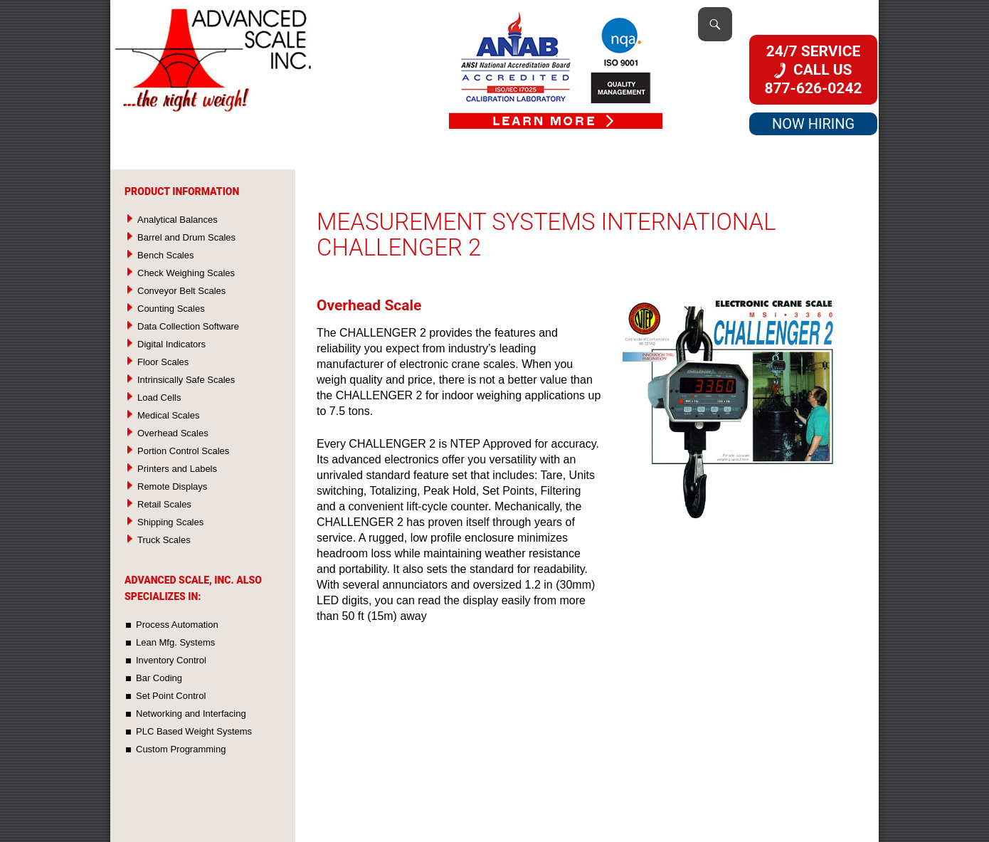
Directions (750, 152)
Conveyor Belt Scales (181, 290)
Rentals (454, 152)
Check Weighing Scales (186, 273)
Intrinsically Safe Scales (186, 379)
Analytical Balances (177, 219)
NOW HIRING (813, 123)
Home (136, 147)
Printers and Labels (177, 468)
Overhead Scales (172, 433)
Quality (678, 152)
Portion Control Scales (183, 451)
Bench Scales (165, 255)
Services (273, 152)
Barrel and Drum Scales (186, 237)
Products (201, 152)
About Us (611, 152)
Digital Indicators (171, 344)
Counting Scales (171, 308)
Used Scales (531, 152)
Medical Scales (168, 415)
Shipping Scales (170, 522)
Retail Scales (164, 504)
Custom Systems (365, 152)
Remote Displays (172, 486)
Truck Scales (164, 540)
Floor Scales (163, 362)
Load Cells (159, 397)
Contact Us (832, 152)
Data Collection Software (188, 326)
